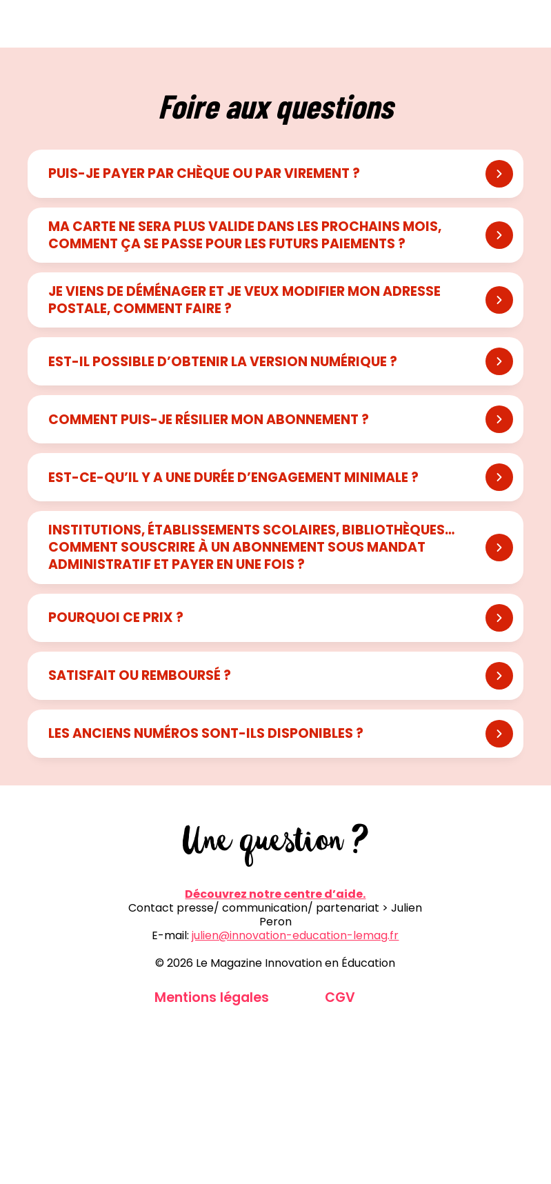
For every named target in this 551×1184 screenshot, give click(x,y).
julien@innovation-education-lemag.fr (295, 935)
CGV (340, 997)
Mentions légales (211, 997)
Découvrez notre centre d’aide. (275, 894)
